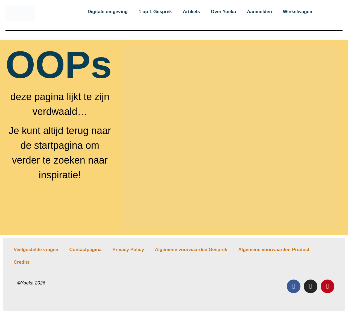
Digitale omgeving (108, 11)
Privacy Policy (128, 249)
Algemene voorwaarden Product (273, 249)
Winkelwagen (297, 11)
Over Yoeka (223, 11)
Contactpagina (85, 249)
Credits (22, 262)
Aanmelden (259, 11)
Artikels (191, 11)
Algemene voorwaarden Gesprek (191, 249)
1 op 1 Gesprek (155, 11)
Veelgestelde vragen (36, 249)
